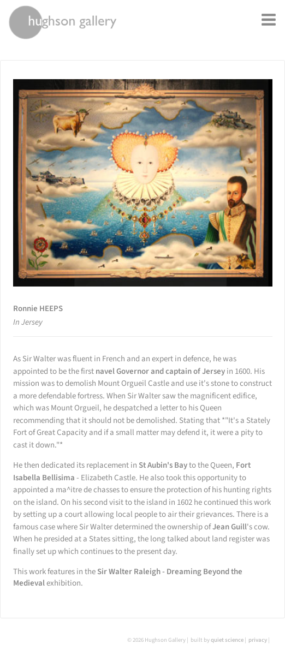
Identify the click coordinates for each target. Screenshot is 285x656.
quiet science (227, 640)
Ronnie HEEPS (38, 308)
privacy (257, 640)
